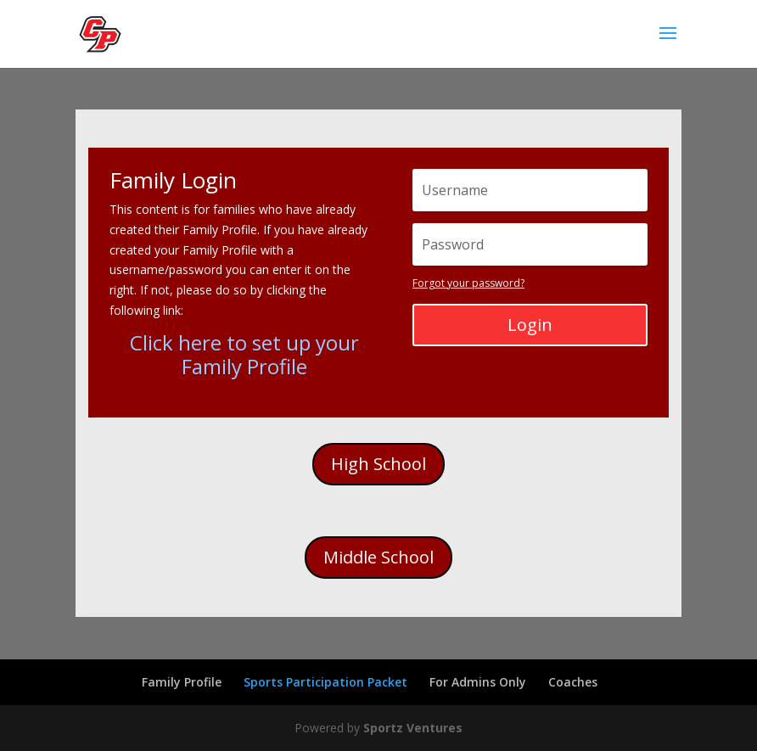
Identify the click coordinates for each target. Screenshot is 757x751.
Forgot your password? (468, 283)
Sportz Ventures (413, 728)
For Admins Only (477, 682)
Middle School (378, 557)
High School (378, 463)
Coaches (572, 682)
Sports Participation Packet (325, 682)
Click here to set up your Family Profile (244, 354)
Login (529, 324)
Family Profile (181, 682)
